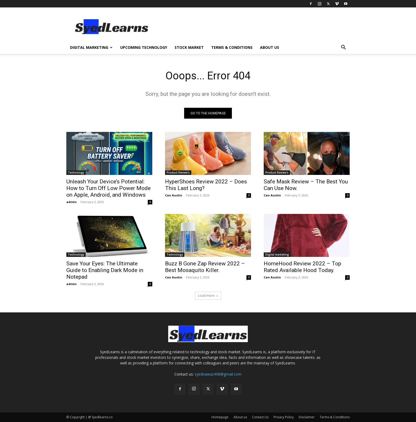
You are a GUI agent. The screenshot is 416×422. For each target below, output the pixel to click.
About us (269, 47)
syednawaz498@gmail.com (218, 374)
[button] (343, 47)
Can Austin (173, 195)
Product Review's (178, 172)
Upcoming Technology (143, 47)
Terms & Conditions (232, 47)
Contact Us (260, 417)
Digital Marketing (91, 47)
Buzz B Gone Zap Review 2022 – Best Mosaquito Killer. (205, 266)
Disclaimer (307, 417)
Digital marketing (277, 254)
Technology (76, 172)
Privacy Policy (284, 417)
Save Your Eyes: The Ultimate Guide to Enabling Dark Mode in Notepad (104, 270)
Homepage (219, 417)
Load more (208, 295)
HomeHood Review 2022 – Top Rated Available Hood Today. (302, 266)
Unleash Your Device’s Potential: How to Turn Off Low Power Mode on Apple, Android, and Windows (108, 188)
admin (71, 202)
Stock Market (189, 47)
